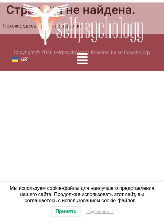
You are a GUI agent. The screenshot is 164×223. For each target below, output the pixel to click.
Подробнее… (99, 211)
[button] (82, 59)
